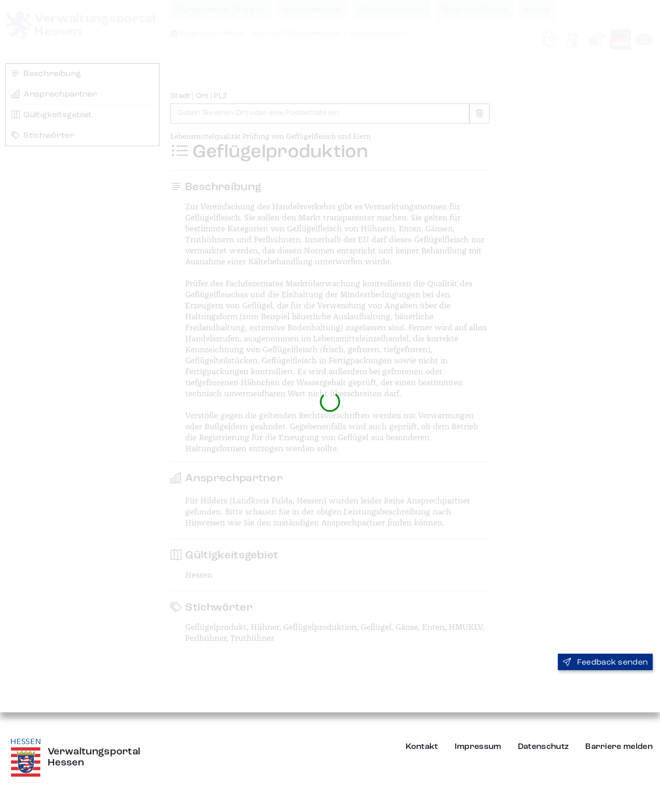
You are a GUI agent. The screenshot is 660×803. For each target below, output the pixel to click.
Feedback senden (605, 662)
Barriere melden (619, 747)
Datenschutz (543, 747)
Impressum (478, 747)
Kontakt (422, 747)
